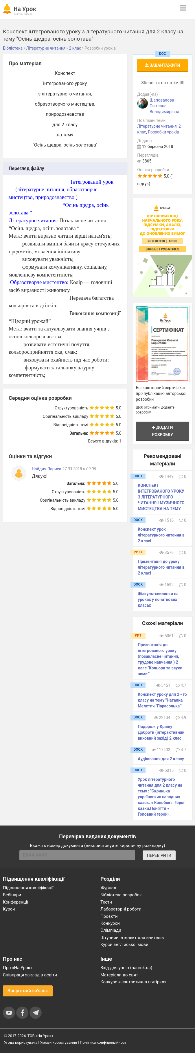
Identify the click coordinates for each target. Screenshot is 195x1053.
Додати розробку (162, 431)
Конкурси (110, 923)
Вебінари (12, 894)
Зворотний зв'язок (28, 991)
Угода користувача (20, 1042)
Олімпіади (110, 930)
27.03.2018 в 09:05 (79, 469)
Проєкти (109, 916)
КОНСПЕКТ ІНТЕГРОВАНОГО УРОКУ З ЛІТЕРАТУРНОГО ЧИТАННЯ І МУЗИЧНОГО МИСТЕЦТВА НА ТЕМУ (161, 497)
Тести (106, 902)
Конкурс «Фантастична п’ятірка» (133, 982)
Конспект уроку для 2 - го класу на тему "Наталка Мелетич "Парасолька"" (162, 700)
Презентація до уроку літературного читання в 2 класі (161, 567)
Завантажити (162, 65)
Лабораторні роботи (120, 909)
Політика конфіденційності (103, 1042)
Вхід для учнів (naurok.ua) (126, 967)
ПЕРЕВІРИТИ (159, 855)
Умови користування (58, 1042)
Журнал (108, 888)
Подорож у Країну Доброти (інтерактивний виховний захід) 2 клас (161, 732)
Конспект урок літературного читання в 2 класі (161, 535)
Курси (9, 909)
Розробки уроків (163, 132)
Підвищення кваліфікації (28, 888)
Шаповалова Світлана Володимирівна (164, 106)
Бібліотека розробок (121, 894)
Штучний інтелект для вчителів (132, 937)
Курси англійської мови (124, 944)
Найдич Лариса (47, 469)
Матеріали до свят (119, 975)
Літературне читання (156, 126)
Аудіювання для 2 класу (161, 758)
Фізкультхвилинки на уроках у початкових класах (158, 599)
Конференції (15, 902)
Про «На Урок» (17, 967)
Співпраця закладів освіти (30, 975)
